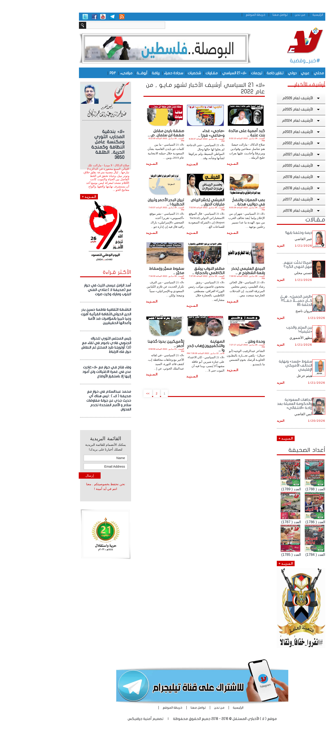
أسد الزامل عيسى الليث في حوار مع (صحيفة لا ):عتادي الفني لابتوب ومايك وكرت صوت (69, 290)
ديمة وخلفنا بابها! (260, 232)
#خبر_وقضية (267, 60)
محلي (281, 73)
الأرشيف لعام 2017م (264, 199)
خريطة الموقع (217, 14)
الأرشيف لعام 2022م (263, 143)
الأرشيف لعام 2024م (263, 120)
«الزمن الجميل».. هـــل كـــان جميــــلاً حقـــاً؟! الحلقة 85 (258, 301)
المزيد (242, 245)
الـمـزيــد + (247, 438)
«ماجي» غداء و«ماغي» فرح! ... (173, 133)
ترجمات (218, 73)
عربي (267, 73)
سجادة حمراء (135, 73)
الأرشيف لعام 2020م (263, 165)
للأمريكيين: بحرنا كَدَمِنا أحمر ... (127, 344)
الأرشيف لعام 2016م (264, 210)
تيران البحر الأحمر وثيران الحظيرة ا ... (128, 202)
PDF (75, 73)
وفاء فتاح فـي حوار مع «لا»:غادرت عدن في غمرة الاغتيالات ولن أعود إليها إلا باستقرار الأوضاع (68, 371)
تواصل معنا (241, 14)
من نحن (262, 14)
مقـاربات (173, 73)
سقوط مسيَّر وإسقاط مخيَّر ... (128, 271)
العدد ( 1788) (277, 489)
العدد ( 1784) (277, 555)
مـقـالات (277, 220)
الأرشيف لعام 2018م (264, 188)
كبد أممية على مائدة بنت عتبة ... (208, 133)
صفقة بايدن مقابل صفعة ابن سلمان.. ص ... (128, 133)
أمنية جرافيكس (101, 719)
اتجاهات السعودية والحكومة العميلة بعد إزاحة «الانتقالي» (256, 404)
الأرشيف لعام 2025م (263, 109)
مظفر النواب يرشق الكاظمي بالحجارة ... (170, 271)
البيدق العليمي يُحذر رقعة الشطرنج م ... (210, 271)
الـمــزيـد (194, 163)
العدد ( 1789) (253, 489)
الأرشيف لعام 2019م (264, 177)
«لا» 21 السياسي (196, 73)
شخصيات (156, 73)
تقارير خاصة (237, 73)
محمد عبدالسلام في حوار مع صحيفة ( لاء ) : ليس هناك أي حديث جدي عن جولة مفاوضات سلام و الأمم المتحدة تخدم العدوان (70, 400)
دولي (254, 73)
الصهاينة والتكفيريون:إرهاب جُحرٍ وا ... (167, 346)
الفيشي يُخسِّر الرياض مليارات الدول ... (169, 202)
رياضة (117, 73)
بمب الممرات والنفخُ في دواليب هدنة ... (210, 202)
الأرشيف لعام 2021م (264, 154)
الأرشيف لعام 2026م (263, 98)
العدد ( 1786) (277, 522)
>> (109, 393)
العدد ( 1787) (253, 522)
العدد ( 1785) (253, 555)
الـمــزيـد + (51, 196)
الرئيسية (279, 14)
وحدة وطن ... (217, 341)
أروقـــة (104, 73)
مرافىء (88, 73)
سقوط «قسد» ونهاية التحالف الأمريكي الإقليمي (257, 365)
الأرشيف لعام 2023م (263, 132)
